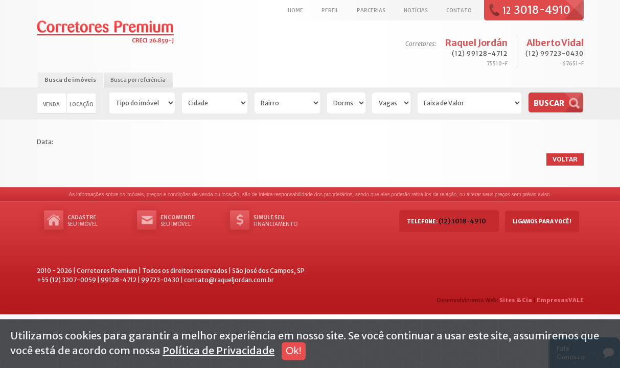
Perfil (330, 10)
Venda (51, 104)
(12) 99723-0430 (554, 53)
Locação (82, 104)
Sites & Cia (515, 300)
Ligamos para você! (542, 221)
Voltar (565, 159)
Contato (459, 10)
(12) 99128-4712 (480, 53)
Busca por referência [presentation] (138, 79)
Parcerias (371, 10)
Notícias (416, 10)
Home (295, 10)
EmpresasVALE (560, 300)
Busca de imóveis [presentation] (70, 79)
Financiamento (284, 220)
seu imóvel (98, 220)
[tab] (70, 80)
